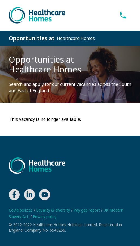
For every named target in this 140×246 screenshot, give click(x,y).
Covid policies (21, 210)
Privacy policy (44, 216)
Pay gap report (87, 210)
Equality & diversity (53, 210)
